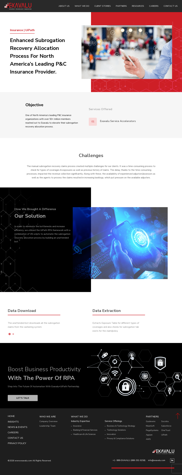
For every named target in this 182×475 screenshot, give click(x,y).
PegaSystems (152, 430)
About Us (64, 6)
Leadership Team (47, 426)
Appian (149, 434)
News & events (17, 427)
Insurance (77, 426)
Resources (138, 6)
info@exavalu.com (156, 460)
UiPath (164, 434)
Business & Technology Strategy (121, 426)
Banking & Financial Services (85, 430)
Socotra (165, 421)
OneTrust (165, 430)
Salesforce (166, 426)
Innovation (111, 434)
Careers (153, 6)
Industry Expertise (80, 421)
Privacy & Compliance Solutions (120, 438)
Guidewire (150, 421)
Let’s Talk (22, 405)
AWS (148, 439)
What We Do (82, 6)
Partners (121, 6)
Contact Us (171, 6)
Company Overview (48, 421)
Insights (13, 421)
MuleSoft (150, 426)
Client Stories (102, 6)
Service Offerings (113, 421)
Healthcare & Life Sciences (84, 434)
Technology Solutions (116, 430)
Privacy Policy (17, 443)
